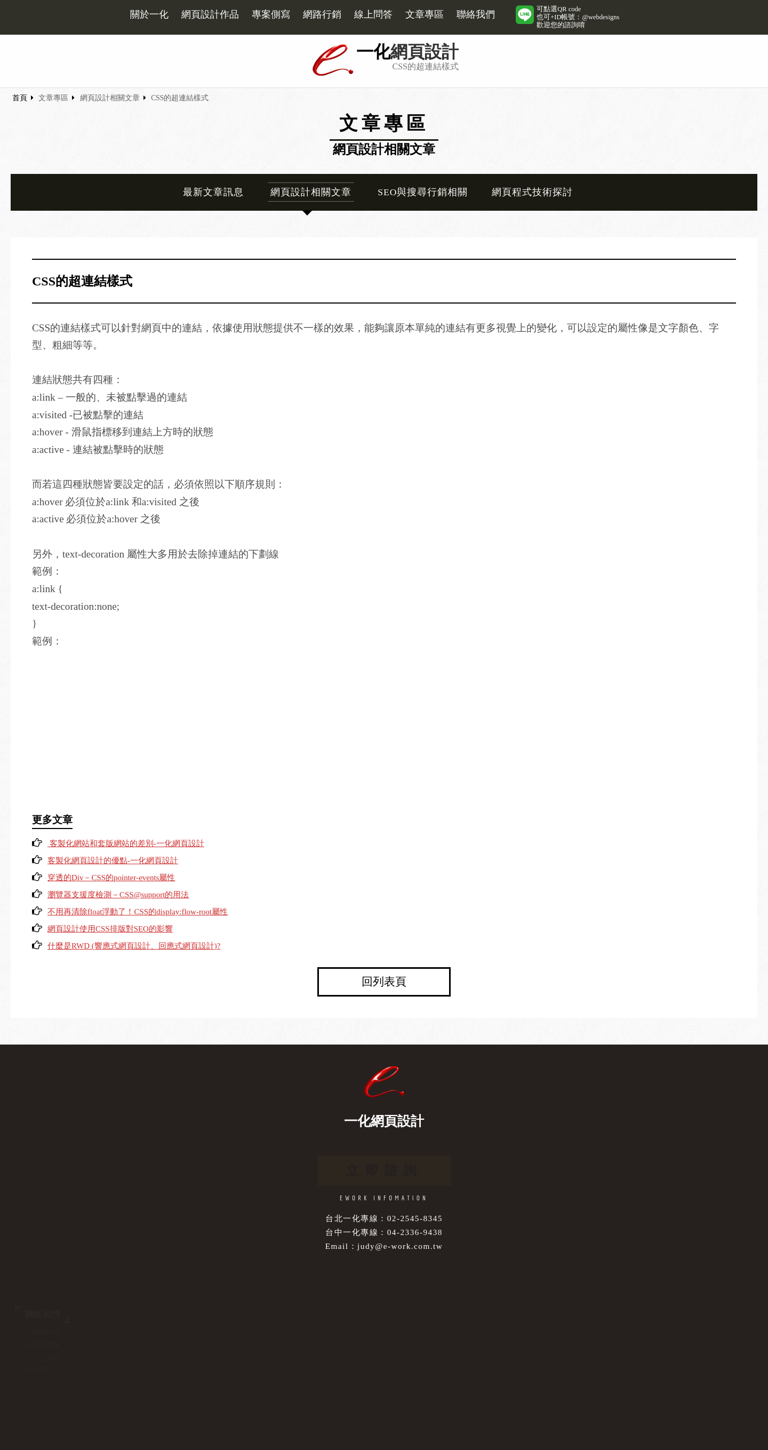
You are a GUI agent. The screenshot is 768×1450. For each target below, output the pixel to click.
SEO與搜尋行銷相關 (423, 192)
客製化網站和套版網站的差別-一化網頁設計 (125, 843)
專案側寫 (271, 14)
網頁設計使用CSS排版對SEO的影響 (110, 929)
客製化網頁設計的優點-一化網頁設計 (112, 860)
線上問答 (373, 14)
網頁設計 (424, 52)
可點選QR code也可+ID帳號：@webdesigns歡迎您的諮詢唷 (578, 17)
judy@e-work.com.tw (400, 1245)
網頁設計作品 (210, 14)
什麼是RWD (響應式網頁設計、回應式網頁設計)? (133, 946)
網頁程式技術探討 (532, 192)
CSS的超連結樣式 (180, 98)
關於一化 (149, 14)
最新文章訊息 (213, 192)
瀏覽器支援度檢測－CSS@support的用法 (118, 894)
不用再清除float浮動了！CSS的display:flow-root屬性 (137, 911)
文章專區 (424, 14)
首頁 (19, 98)
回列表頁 (384, 981)
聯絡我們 (476, 14)
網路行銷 (322, 14)
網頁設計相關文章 (110, 98)
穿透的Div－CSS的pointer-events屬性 (111, 877)
